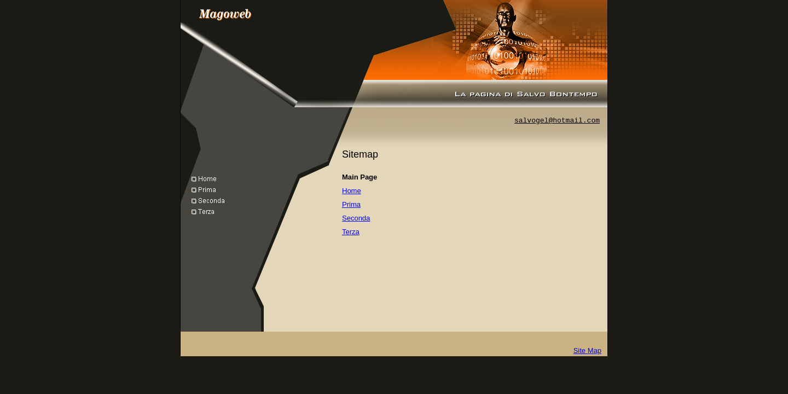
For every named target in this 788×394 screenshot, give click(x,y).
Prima (351, 204)
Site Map (587, 350)
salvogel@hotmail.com (557, 121)
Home (351, 191)
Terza (351, 232)
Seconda (356, 218)
